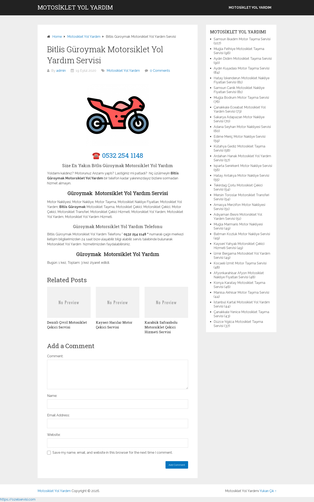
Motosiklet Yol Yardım (75, 7)
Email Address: (58, 415)
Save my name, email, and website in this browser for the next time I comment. (112, 453)
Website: (53, 435)
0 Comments (160, 71)
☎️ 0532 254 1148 (117, 155)
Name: (52, 396)
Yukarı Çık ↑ (267, 491)
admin (61, 71)
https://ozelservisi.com (17, 499)
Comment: (55, 356)
